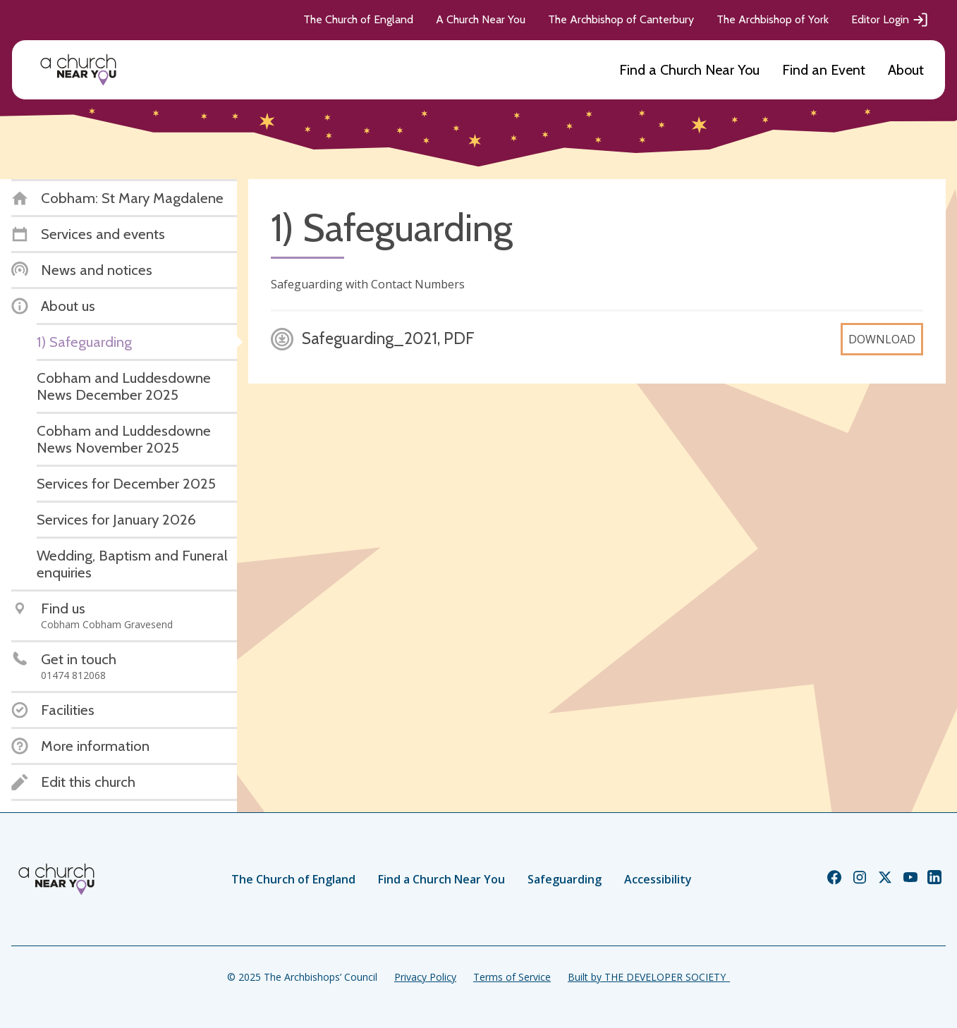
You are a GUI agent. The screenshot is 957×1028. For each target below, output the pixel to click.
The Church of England (358, 19)
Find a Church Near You (689, 69)
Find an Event (823, 69)
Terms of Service (512, 977)
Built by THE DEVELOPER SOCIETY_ (649, 977)
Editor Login (890, 19)
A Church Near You (480, 19)
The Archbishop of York (773, 19)
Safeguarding (565, 879)
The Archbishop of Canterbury (621, 19)
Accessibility (658, 879)
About (906, 69)
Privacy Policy (425, 977)
